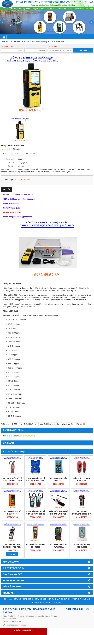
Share (6, 153)
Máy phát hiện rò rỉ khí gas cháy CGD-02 (35, 513)
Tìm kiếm (83, 50)
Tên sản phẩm (53, 46)
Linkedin (30, 153)
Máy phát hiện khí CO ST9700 (81, 479)
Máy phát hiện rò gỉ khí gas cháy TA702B (12, 479)
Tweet (17, 153)
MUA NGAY (12, 554)
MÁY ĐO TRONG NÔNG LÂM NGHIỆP (47, 603)
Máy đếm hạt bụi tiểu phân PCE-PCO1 (12, 546)
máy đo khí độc (67, 424)
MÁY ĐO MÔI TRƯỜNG (23, 599)
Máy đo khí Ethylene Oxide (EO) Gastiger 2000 (81, 514)
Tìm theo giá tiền (7, 46)
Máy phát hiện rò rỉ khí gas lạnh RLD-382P (58, 514)
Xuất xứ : (12, 163)
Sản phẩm (8, 599)
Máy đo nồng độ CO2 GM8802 (82, 546)
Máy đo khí (80, 424)
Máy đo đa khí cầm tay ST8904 (58, 479)
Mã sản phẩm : (10, 159)
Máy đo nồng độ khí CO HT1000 (35, 546)
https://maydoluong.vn (18, 625)
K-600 (14, 424)
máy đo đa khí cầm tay (28, 424)
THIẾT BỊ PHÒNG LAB (81, 599)
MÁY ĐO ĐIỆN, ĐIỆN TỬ (44, 599)
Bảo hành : (12, 166)
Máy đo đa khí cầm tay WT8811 (58, 546)
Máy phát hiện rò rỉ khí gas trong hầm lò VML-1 (35, 480)
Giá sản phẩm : (10, 180)
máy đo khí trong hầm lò (49, 424)
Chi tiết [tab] (6, 189)
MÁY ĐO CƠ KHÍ (63, 599)
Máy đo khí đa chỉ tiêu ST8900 (12, 513)
